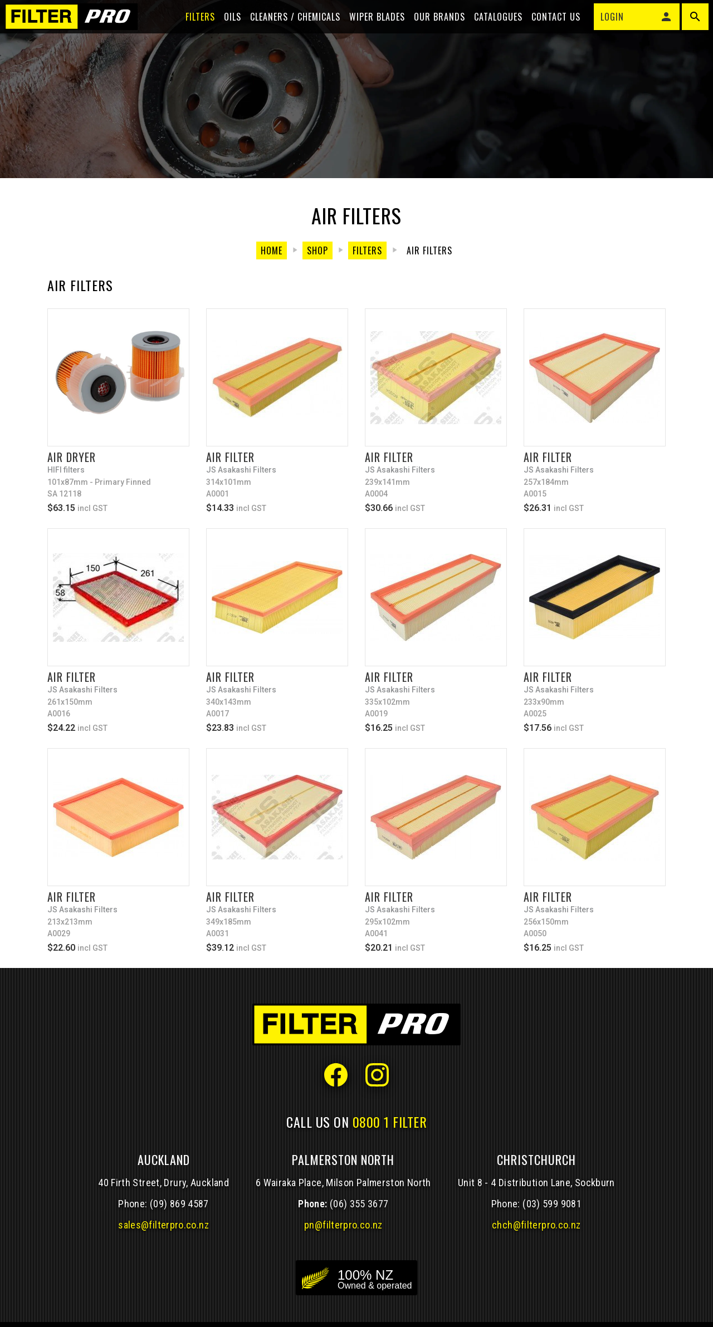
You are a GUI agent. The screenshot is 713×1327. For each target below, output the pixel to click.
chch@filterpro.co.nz (536, 1225)
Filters (193, 29)
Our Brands (432, 29)
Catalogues (491, 29)
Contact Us (549, 29)
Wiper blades (370, 29)
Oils (226, 29)
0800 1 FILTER (390, 1122)
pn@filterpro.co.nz (343, 1225)
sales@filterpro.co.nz (163, 1225)
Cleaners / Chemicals (288, 29)
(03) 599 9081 (552, 1204)
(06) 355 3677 (359, 1204)
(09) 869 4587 (179, 1204)
